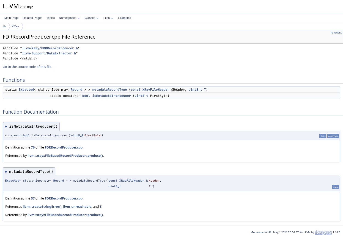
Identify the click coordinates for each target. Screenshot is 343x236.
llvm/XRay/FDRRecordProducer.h (50, 48)
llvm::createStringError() (42, 206)
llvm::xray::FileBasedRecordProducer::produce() (65, 155)
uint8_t (195, 89)
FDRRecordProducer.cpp (63, 147)
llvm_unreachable (77, 206)
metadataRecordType (109, 89)
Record (76, 89)
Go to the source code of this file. (27, 67)
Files (108, 18)
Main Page (11, 18)
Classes (92, 18)
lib (4, 26)
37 (33, 198)
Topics (50, 18)
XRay (15, 26)
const (135, 89)
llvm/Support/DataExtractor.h (49, 53)
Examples (124, 18)
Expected (26, 89)
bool (86, 96)
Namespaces (69, 18)
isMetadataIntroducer (111, 96)
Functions (336, 32)
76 (33, 147)
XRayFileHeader (155, 89)
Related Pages (32, 18)
